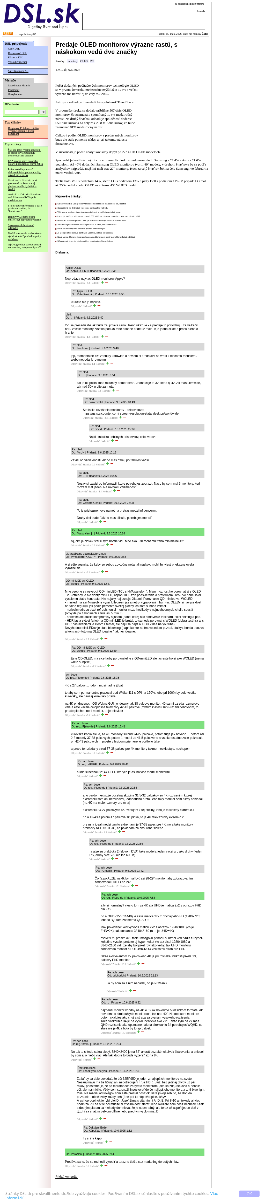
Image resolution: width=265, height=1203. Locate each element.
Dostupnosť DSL (17, 53)
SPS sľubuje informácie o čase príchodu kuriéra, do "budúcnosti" (25, 208)
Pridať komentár (66, 1176)
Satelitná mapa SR (18, 71)
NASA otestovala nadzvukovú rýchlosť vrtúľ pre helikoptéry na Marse (24, 236)
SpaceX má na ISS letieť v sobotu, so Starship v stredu (82, 208)
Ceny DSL (14, 48)
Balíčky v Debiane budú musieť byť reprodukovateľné (24, 218)
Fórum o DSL (15, 57)
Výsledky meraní (17, 61)
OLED (83, 61)
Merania (26, 85)
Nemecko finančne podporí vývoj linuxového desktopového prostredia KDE (91, 220)
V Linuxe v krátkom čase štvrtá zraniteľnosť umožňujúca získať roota (88, 212)
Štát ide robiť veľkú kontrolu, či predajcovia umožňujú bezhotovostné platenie (24, 152)
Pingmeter (13, 89)
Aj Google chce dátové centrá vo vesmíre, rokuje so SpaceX (24, 246)
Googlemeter (15, 94)
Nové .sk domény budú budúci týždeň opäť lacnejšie (81, 229)
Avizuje (60, 102)
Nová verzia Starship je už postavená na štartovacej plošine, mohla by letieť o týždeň (22, 184)
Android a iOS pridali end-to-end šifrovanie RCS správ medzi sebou (24, 197)
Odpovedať (70, 283)
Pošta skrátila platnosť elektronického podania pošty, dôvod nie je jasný (24, 172)
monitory (73, 61)
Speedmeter (14, 85)
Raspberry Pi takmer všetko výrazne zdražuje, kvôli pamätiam (23, 131)
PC (92, 61)
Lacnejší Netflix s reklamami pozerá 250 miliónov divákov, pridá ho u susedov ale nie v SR (98, 216)
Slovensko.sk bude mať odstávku (21, 226)
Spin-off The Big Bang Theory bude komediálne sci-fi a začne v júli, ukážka (91, 204)
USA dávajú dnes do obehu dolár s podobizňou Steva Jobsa (25, 162)
